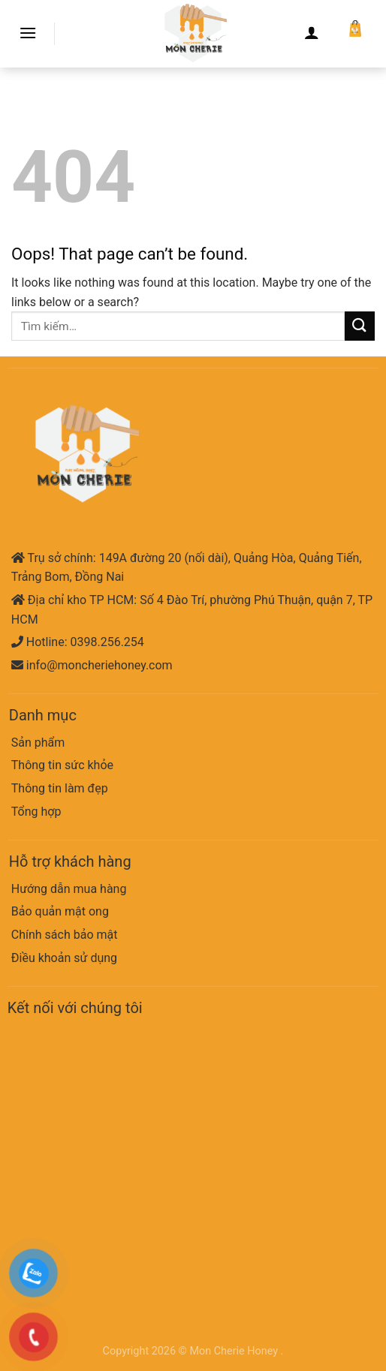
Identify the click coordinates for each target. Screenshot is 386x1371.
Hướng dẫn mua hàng (69, 889)
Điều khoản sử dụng (64, 958)
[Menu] (27, 33)
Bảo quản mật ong (60, 911)
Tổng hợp (36, 811)
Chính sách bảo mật (64, 935)
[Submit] (360, 326)
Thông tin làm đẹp (59, 788)
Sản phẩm (38, 742)
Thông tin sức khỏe (62, 765)
